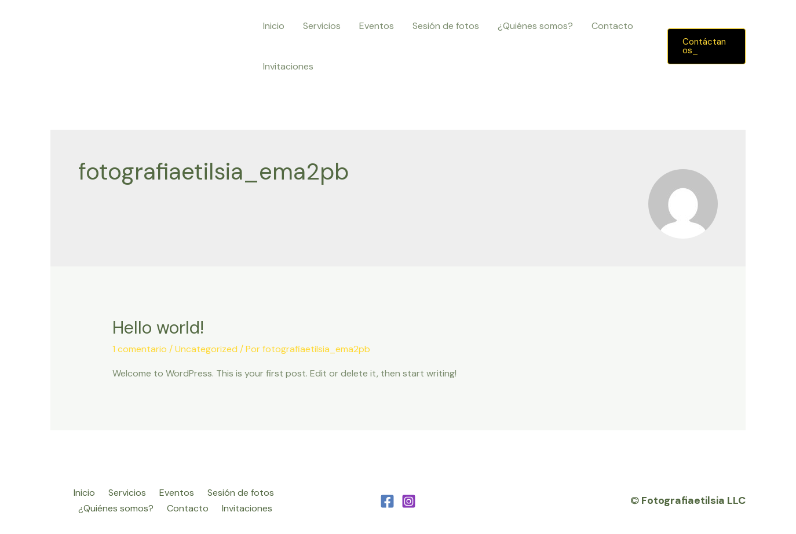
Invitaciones (288, 66)
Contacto (612, 26)
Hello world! (158, 327)
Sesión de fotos (445, 26)
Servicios (322, 26)
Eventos (376, 26)
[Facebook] (387, 501)
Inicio (273, 26)
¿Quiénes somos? (535, 26)
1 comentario (139, 349)
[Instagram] (408, 501)
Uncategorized (206, 349)
